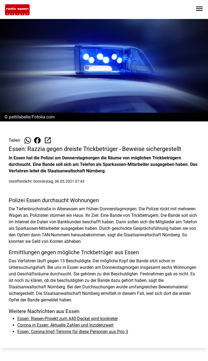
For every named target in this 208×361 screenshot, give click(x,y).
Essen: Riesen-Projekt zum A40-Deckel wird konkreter (67, 318)
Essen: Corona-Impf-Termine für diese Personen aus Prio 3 (72, 331)
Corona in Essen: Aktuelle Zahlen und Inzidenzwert (65, 325)
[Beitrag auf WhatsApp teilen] (27, 140)
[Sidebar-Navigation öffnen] (199, 9)
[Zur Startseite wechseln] (17, 9)
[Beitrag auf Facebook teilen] (37, 140)
